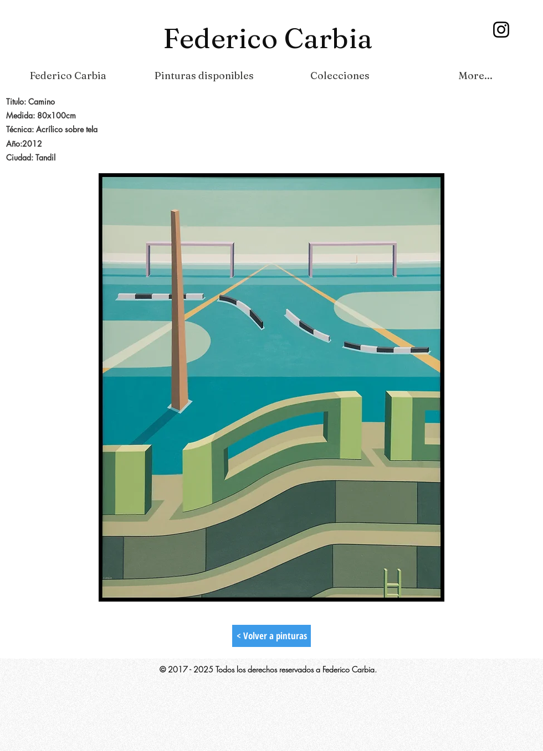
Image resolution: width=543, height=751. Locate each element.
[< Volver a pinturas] (271, 636)
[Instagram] (501, 29)
